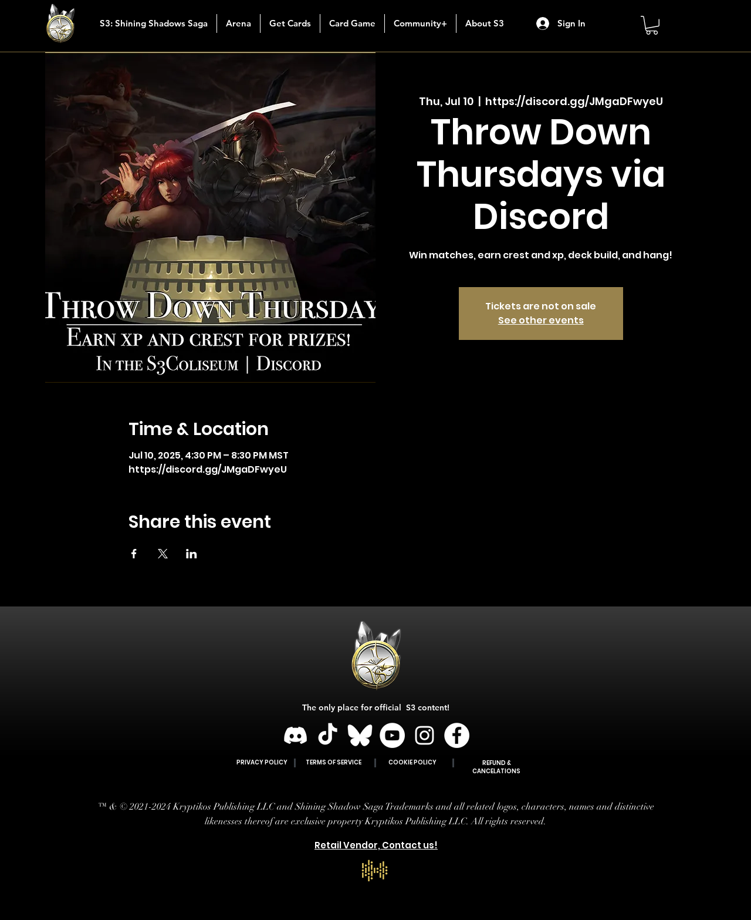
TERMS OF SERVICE (333, 762)
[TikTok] (327, 735)
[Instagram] (424, 735)
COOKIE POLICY (412, 762)
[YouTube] (392, 735)
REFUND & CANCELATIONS (496, 767)
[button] (290, 23)
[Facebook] (456, 735)
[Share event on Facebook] (134, 553)
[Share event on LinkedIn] (191, 553)
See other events (541, 320)
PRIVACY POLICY (261, 762)
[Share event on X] (162, 553)
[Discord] (295, 735)
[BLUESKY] (360, 735)
